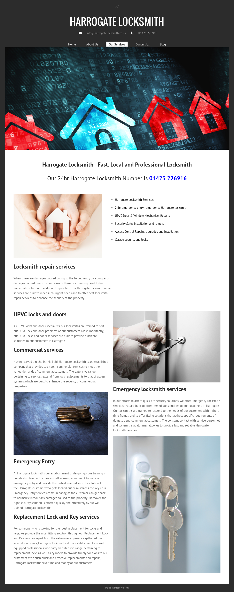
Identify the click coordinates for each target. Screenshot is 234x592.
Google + (117, 6)
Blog (163, 44)
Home (72, 44)
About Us (92, 44)
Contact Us (143, 44)
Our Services (117, 45)
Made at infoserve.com (117, 587)
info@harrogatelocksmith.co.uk (106, 33)
